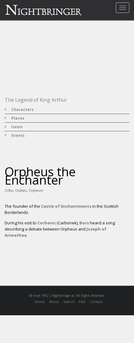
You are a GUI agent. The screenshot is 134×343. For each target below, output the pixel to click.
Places (17, 118)
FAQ (82, 301)
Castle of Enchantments (66, 206)
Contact (96, 301)
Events (18, 135)
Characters (22, 109)
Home (40, 301)
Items (17, 127)
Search (69, 301)
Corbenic (46, 223)
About (54, 301)
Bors (84, 223)
